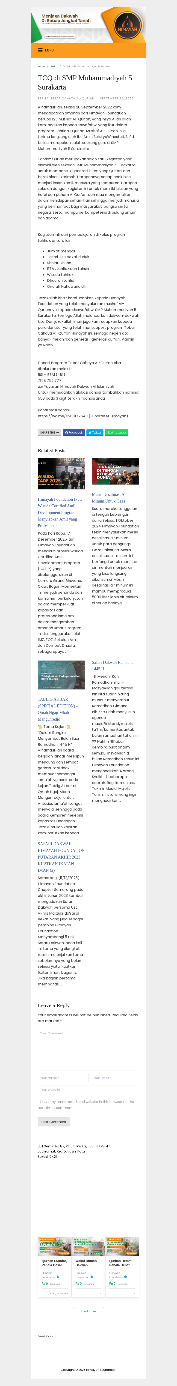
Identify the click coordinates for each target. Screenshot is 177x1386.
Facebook (74, 432)
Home (41, 66)
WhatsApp (116, 432)
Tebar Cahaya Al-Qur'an (72, 98)
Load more (88, 1312)
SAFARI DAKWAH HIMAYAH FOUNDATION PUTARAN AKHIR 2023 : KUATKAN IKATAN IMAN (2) (61, 857)
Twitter (95, 432)
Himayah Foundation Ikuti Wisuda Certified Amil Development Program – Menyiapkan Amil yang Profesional (60, 512)
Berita (53, 66)
